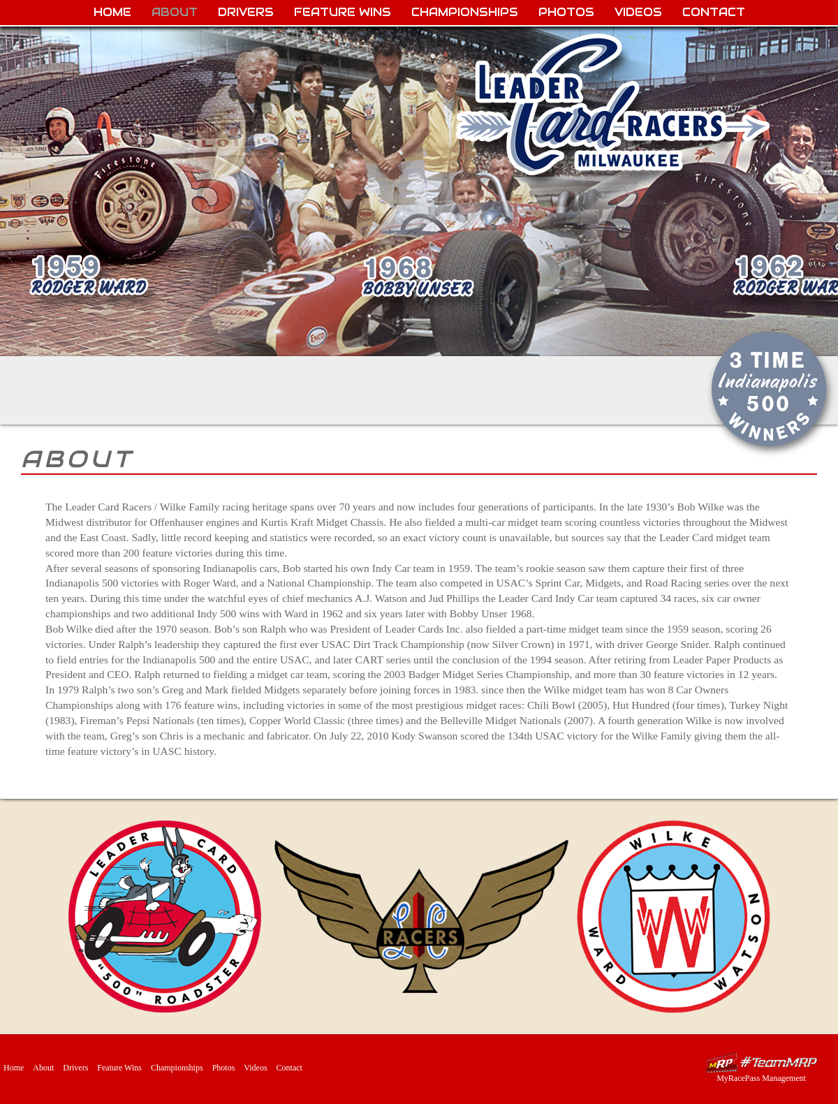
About (175, 12)
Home (112, 12)
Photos (566, 12)
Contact (713, 12)
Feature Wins (342, 12)
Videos (638, 12)
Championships (464, 12)
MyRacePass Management (761, 1078)
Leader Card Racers (615, 105)
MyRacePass (761, 1062)
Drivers (246, 12)
